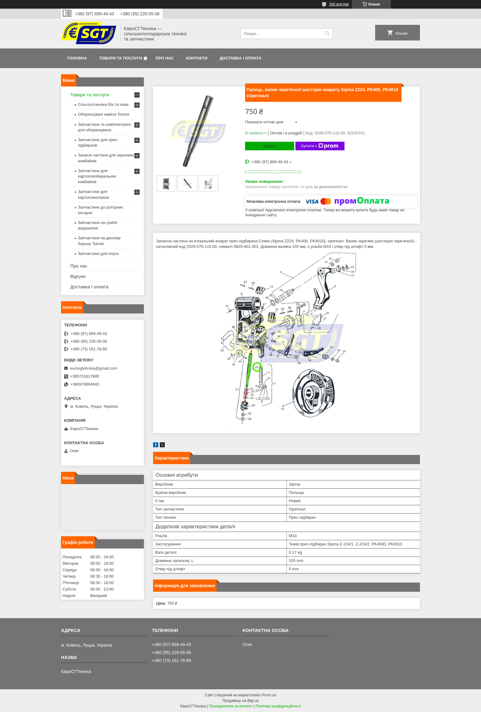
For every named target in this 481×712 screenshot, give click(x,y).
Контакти (197, 58)
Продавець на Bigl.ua (240, 701)
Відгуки (78, 276)
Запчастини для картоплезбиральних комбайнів (97, 176)
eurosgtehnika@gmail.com (93, 368)
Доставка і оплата (240, 58)
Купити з (319, 146)
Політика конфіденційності (278, 706)
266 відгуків (339, 4)
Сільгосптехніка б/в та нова (103, 104)
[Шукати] (327, 33)
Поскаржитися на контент (230, 706)
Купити (269, 146)
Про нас (165, 58)
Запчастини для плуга (98, 253)
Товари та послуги (120, 58)
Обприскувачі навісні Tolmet (103, 114)
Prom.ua (269, 695)
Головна (77, 58)
